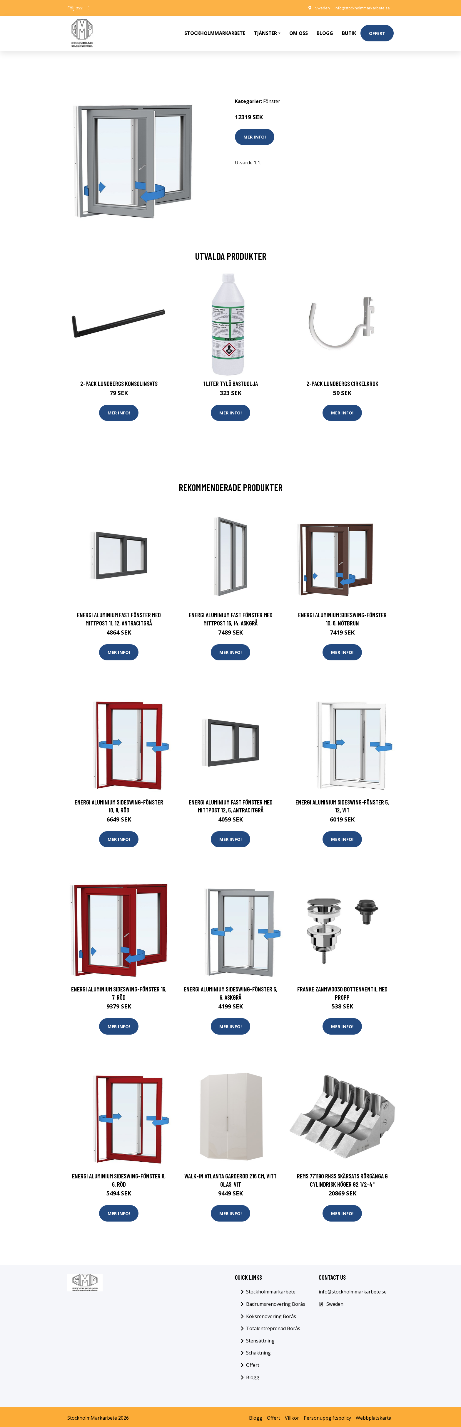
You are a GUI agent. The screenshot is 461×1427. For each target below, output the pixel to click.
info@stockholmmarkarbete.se (359, 8)
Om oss (298, 31)
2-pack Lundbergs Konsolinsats (119, 379)
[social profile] (89, 8)
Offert (377, 31)
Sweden (317, 8)
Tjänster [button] (265, 31)
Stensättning (260, 1338)
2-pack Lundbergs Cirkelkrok (342, 379)
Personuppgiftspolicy (327, 1416)
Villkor (292, 1416)
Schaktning (258, 1351)
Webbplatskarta (373, 1416)
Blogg (325, 31)
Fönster (271, 97)
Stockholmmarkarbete (214, 31)
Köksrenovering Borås (271, 1314)
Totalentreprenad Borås (273, 1326)
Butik (349, 31)
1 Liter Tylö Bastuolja (230, 379)
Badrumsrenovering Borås (275, 1302)
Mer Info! (254, 133)
